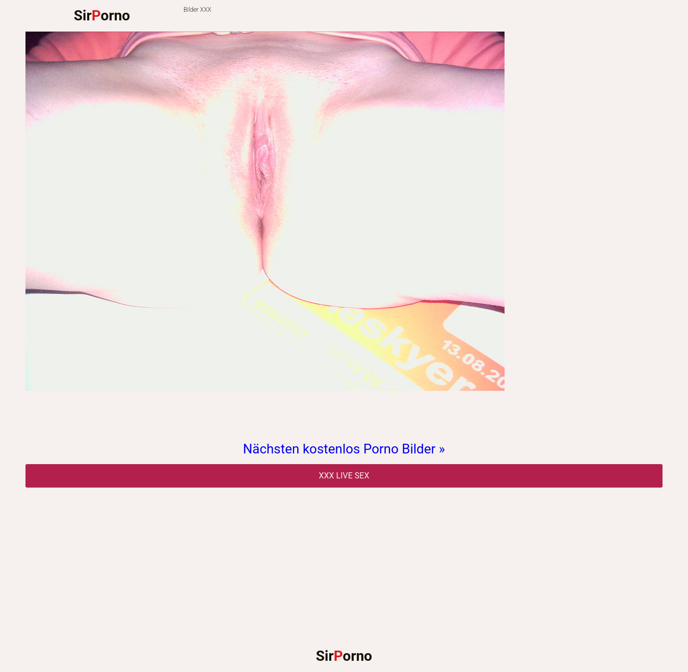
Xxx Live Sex (344, 475)
